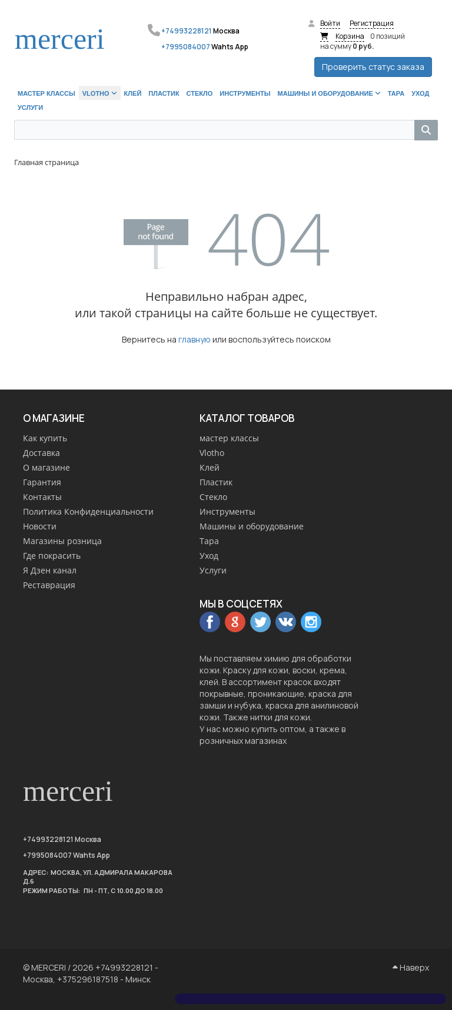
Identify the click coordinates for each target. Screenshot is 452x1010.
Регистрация (372, 23)
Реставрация (49, 584)
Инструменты (227, 511)
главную (194, 339)
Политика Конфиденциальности (88, 511)
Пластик (216, 482)
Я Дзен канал (50, 570)
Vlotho (212, 452)
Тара (209, 540)
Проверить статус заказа (373, 66)
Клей (210, 467)
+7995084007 (185, 47)
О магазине (46, 467)
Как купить (45, 438)
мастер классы (229, 438)
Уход (209, 555)
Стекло (213, 496)
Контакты (42, 496)
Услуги (213, 570)
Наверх (411, 967)
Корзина (349, 36)
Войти (330, 23)
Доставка (41, 452)
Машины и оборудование (252, 526)
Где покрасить (52, 555)
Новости (39, 526)
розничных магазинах (243, 740)
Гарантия (42, 482)
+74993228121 (186, 31)
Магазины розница (62, 540)
